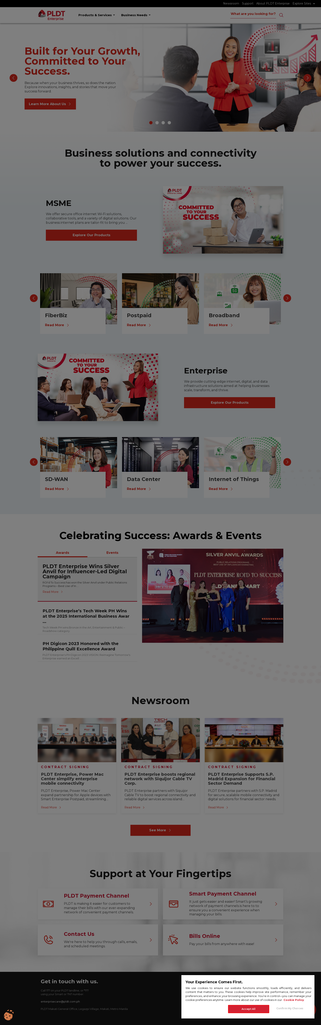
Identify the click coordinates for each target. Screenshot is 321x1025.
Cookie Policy (294, 999)
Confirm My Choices (289, 1008)
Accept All (248, 1008)
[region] (247, 996)
